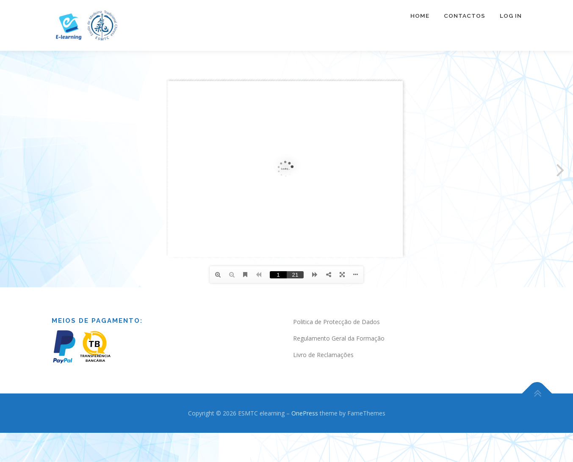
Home (419, 15)
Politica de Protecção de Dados (336, 322)
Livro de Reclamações (323, 355)
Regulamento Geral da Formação (339, 338)
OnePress (304, 413)
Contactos (464, 15)
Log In (511, 15)
